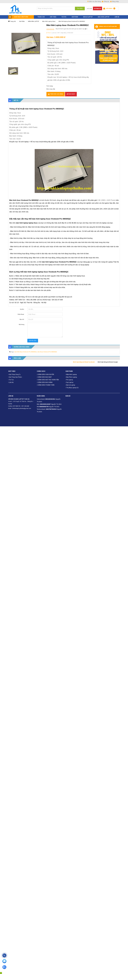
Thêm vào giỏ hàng (55, 92)
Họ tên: (22, 307)
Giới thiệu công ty (14, 372)
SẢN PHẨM (75, 15)
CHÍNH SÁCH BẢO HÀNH (44, 380)
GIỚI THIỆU (53, 15)
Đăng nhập (114, 1)
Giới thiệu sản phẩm (15, 375)
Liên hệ (11, 380)
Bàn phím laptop (71, 375)
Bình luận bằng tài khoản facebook (84, 360)
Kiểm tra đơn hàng (94, 1)
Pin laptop (69, 378)
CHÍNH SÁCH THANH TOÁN (45, 383)
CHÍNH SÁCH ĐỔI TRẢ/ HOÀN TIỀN (48, 378)
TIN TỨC (63, 15)
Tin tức (11, 378)
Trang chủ (13, 19)
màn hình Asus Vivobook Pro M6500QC (25, 350)
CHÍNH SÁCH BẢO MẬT (44, 375)
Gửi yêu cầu (32, 338)
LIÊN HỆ (117, 15)
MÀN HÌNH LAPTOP (33, 19)
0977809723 (97, 8)
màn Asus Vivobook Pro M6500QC (47, 350)
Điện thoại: (21, 312)
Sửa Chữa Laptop (103, 15)
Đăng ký (105, 1)
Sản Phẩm (22, 19)
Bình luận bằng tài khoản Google (108, 360)
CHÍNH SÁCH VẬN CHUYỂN (45, 372)
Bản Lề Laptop (87, 15)
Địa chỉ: (22, 317)
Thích (48, 30)
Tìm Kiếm (80, 8)
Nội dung (21, 322)
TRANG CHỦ (41, 15)
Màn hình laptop (71, 372)
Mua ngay (71, 92)
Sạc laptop (69, 380)
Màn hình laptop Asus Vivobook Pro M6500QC (72, 19)
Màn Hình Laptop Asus (48, 19)
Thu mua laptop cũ (72, 386)
